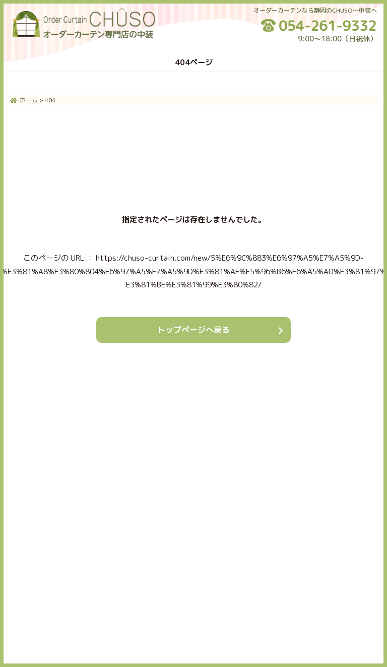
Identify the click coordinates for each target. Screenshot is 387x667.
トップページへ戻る (193, 329)
